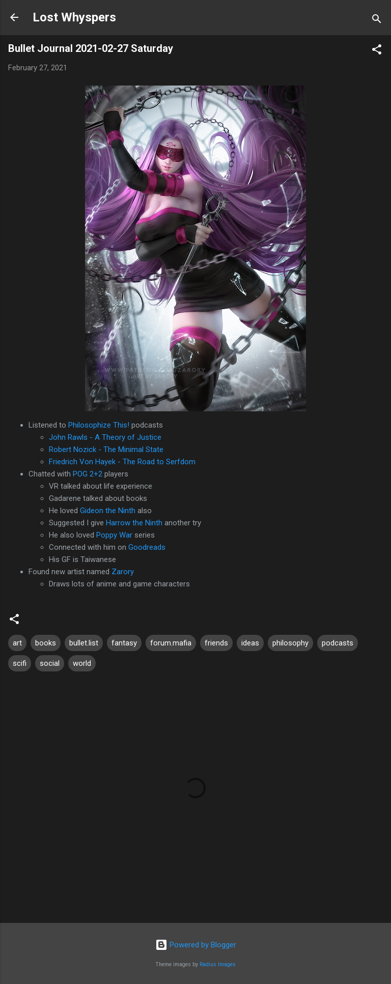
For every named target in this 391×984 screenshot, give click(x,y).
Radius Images (218, 964)
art (17, 643)
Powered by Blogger (195, 944)
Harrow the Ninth (134, 522)
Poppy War (114, 535)
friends (216, 643)
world (82, 663)
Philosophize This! (98, 425)
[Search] (377, 20)
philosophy (290, 643)
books (45, 643)
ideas (250, 643)
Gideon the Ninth (107, 510)
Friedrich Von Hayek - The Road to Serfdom (122, 461)
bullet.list (83, 643)
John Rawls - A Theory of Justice (105, 437)
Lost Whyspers (74, 17)
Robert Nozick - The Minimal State (106, 449)
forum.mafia (170, 643)
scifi (19, 663)
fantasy (124, 643)
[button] (377, 51)
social (50, 663)
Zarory (122, 571)
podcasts (337, 643)
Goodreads (146, 547)
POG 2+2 (87, 474)
